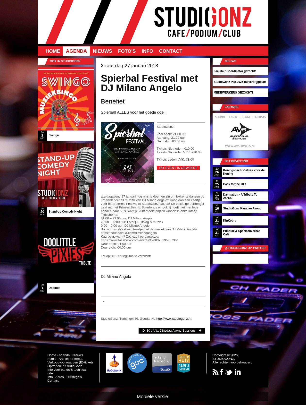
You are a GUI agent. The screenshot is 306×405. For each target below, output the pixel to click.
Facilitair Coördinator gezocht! (235, 71)
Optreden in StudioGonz (65, 366)
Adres (59, 377)
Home (53, 51)
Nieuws (102, 51)
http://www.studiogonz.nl (173, 318)
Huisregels (74, 377)
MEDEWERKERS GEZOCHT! (233, 92)
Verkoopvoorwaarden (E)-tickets (71, 362)
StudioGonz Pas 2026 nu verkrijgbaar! (240, 82)
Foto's (127, 51)
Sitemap (77, 359)
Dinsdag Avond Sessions (178, 330)
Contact (170, 51)
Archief (64, 359)
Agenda (76, 51)
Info (147, 51)
